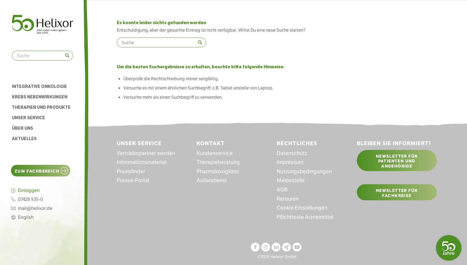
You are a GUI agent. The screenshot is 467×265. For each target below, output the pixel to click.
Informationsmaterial (141, 162)
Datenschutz (292, 153)
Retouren (288, 199)
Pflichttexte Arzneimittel (305, 217)
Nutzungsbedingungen (304, 171)
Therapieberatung (218, 162)
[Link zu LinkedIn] (276, 247)
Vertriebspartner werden (146, 153)
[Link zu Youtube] (296, 247)
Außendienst (212, 180)
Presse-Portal (133, 180)
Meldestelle (291, 180)
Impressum (290, 162)
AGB (282, 190)
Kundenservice (215, 153)
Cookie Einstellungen (302, 208)
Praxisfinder (131, 171)
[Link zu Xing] (286, 247)
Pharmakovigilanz (218, 171)
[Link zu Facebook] (255, 247)
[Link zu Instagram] (265, 247)
